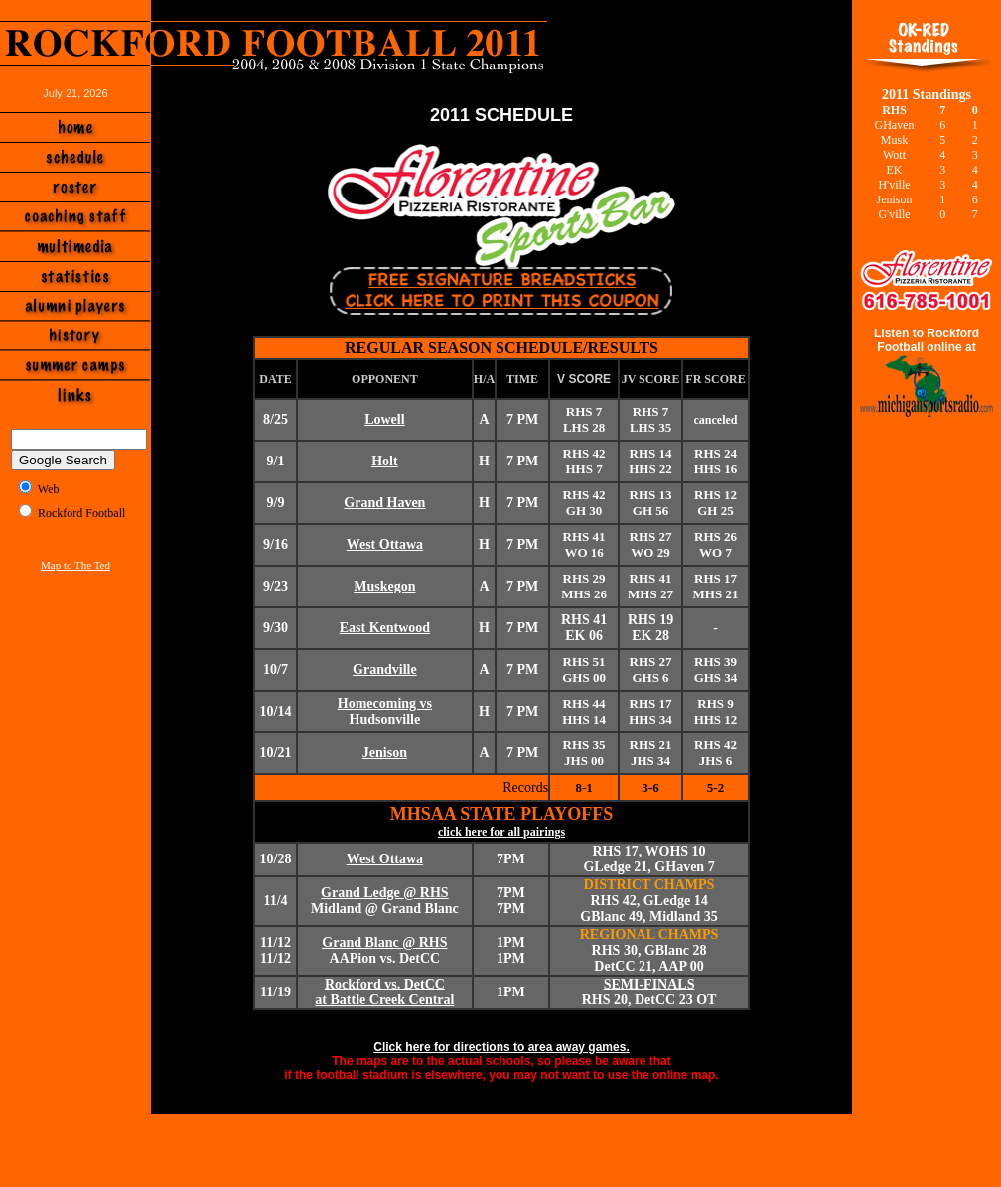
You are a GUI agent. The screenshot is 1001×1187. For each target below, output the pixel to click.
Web (49, 489)
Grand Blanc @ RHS (384, 942)
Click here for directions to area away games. (501, 1047)
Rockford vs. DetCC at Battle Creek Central (384, 992)
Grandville (385, 669)
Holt (384, 461)
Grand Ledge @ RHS (385, 892)
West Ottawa (385, 544)
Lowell (384, 419)
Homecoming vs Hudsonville (385, 711)
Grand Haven (384, 502)
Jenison (384, 752)
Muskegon (384, 586)
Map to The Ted (75, 565)
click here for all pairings (501, 832)
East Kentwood (385, 627)
